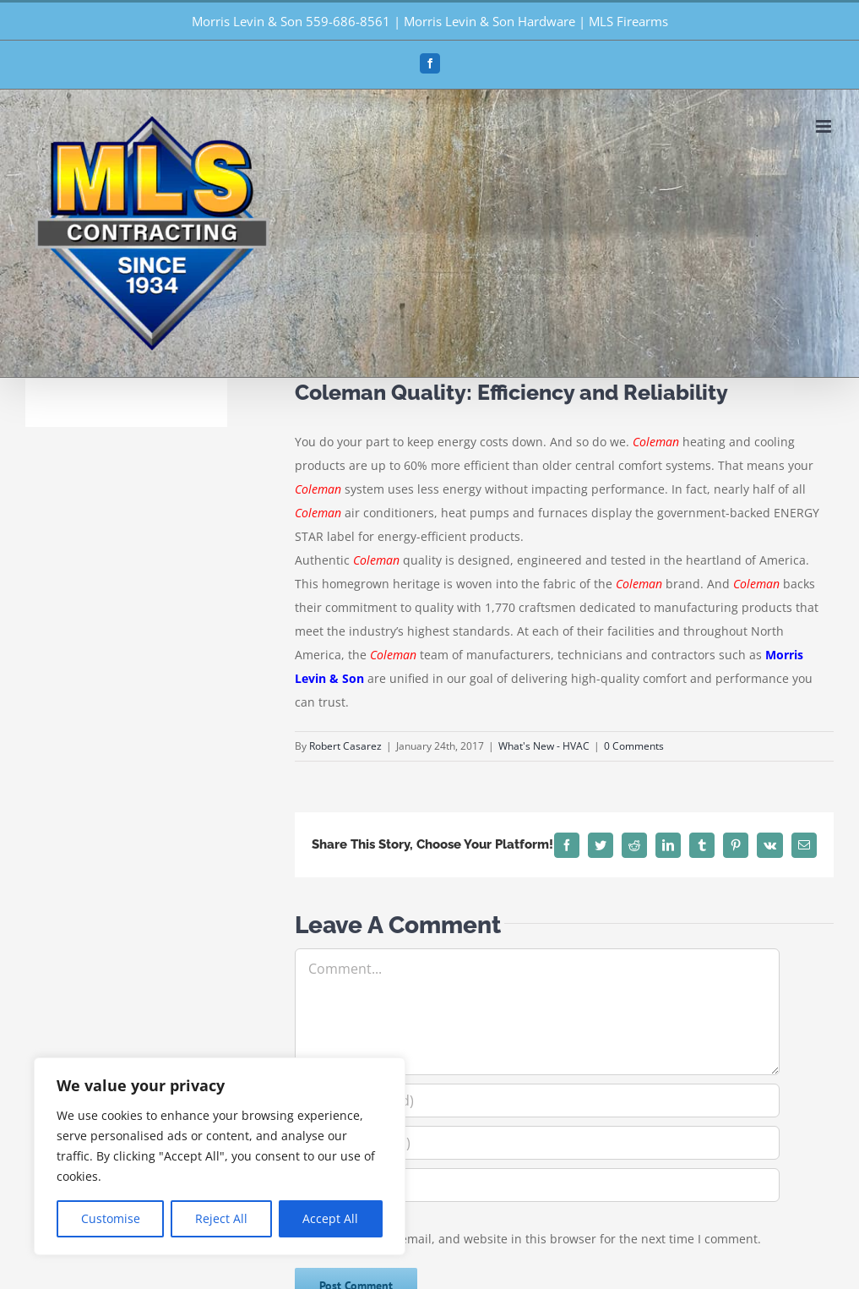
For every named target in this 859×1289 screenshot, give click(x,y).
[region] (219, 1156)
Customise (110, 1218)
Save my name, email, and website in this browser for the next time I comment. (536, 1239)
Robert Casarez (345, 746)
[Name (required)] (537, 1100)
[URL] (537, 1185)
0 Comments (634, 746)
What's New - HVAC (544, 746)
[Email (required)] (537, 1143)
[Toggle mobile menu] (825, 126)
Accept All (330, 1218)
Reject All (221, 1218)
